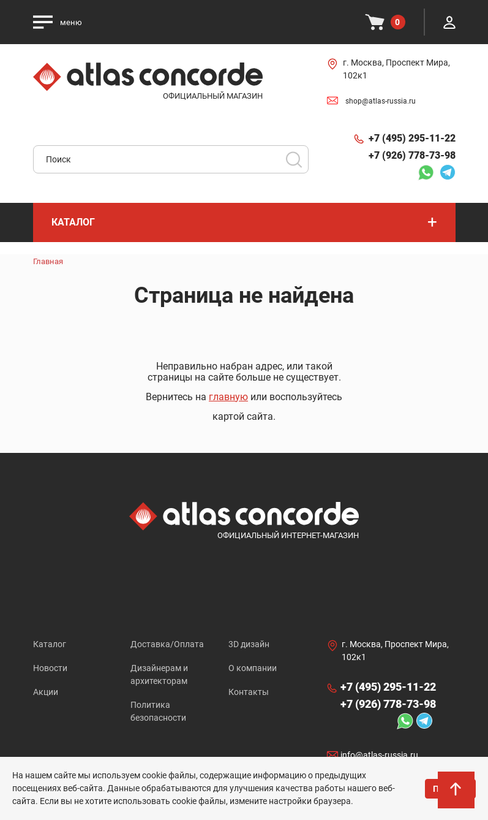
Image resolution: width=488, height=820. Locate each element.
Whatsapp (426, 172)
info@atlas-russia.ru (379, 755)
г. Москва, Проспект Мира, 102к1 (396, 69)
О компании (252, 668)
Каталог (49, 644)
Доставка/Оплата (167, 644)
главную (228, 397)
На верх (457, 792)
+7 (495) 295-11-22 (412, 138)
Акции (45, 692)
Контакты (248, 692)
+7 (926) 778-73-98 (412, 155)
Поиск (294, 159)
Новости (50, 668)
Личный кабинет (449, 22)
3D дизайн (248, 644)
